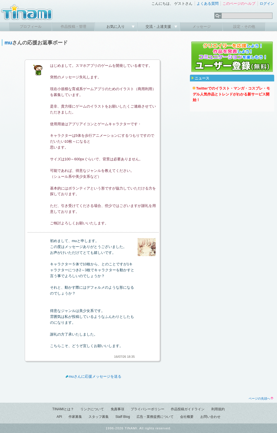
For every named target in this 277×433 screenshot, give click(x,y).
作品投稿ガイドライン (188, 409)
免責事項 (117, 409)
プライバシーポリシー (147, 409)
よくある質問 (208, 3)
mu (8, 42)
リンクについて (92, 409)
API (59, 417)
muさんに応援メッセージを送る (93, 376)
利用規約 (218, 409)
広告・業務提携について (155, 417)
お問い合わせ (210, 417)
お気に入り (116, 26)
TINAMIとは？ (63, 409)
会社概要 (187, 417)
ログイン (267, 3)
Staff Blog (122, 417)
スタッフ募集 (98, 417)
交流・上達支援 (159, 26)
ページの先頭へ (261, 398)
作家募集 (75, 417)
